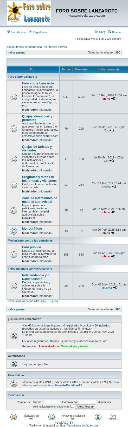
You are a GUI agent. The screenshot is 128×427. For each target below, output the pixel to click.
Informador (46, 109)
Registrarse (38, 32)
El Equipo (52, 301)
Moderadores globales (74, 346)
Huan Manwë (67, 425)
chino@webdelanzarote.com (40, 135)
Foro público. (32, 247)
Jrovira (106, 186)
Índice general (16, 52)
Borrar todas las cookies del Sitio (26, 301)
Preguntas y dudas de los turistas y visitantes (39, 179)
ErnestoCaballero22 (68, 385)
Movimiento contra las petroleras (30, 240)
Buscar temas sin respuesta (24, 46)
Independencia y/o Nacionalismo (30, 268)
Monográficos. (32, 228)
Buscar (114, 32)
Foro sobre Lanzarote (22, 76)
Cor (106, 130)
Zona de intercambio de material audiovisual (39, 200)
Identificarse (16, 32)
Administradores (49, 346)
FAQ (100, 32)
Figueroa (106, 287)
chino (106, 98)
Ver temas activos (55, 46)
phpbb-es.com (90, 425)
